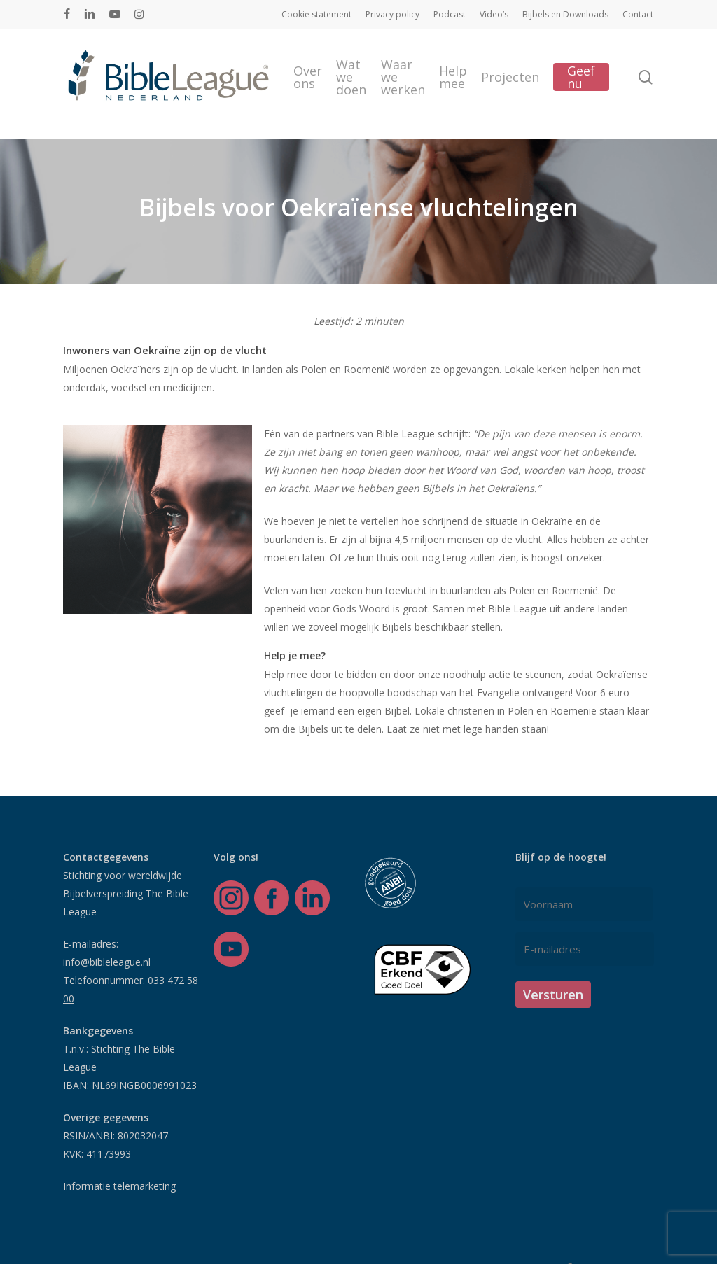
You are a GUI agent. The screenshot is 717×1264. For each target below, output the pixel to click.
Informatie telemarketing (119, 1186)
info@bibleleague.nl (107, 962)
